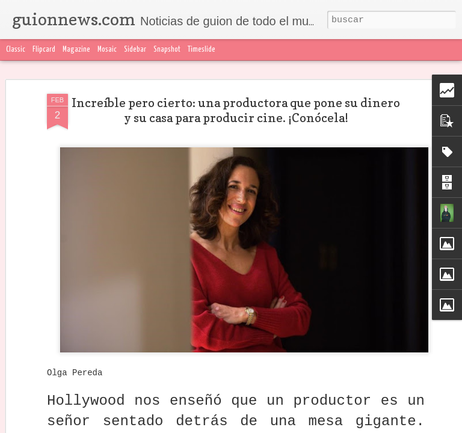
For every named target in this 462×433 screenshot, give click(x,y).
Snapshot (166, 50)
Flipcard (43, 50)
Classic (15, 50)
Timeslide (201, 50)
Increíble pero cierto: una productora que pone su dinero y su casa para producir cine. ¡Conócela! (236, 110)
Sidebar (135, 50)
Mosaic (107, 50)
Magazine (76, 50)
